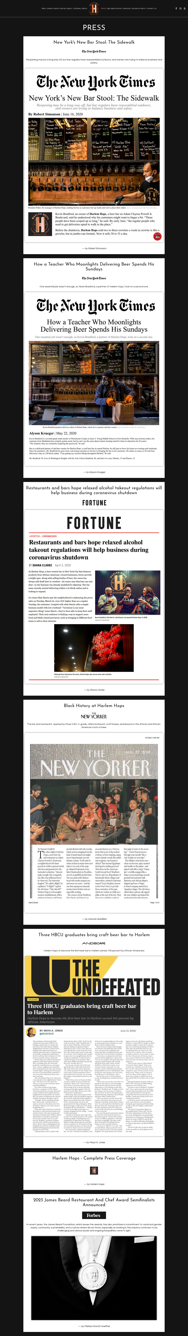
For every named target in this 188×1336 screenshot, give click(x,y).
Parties (63, 8)
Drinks (50, 8)
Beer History (116, 8)
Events (56, 8)
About (69, 8)
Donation (126, 8)
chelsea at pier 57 (138, 8)
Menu (44, 8)
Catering (77, 8)
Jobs (108, 8)
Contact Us (151, 8)
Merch (84, 8)
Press (103, 8)
